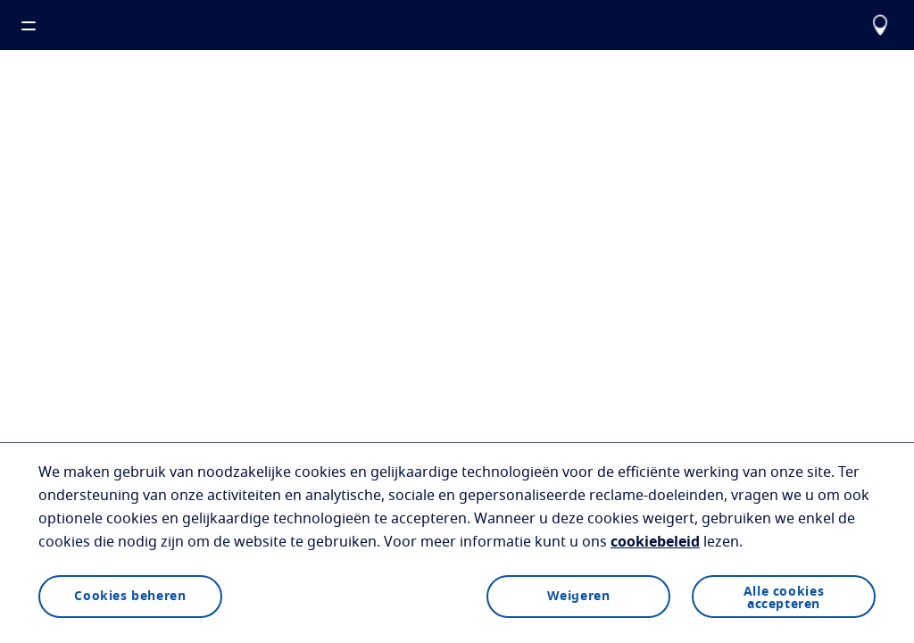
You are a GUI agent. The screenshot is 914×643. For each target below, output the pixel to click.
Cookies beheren (130, 596)
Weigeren (579, 596)
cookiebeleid (655, 542)
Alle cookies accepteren (784, 598)
